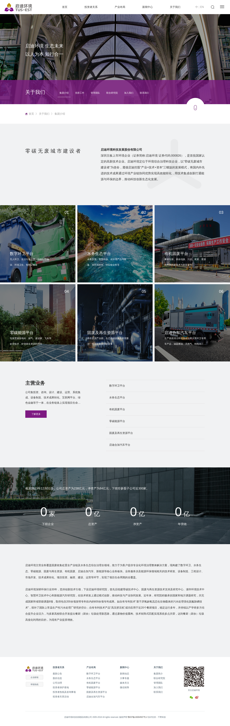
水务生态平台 (93, 678)
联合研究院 (112, 93)
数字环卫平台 (93, 673)
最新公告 (57, 673)
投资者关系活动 (61, 696)
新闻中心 (147, 7)
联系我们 (144, 93)
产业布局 (120, 7)
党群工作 (79, 93)
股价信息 (57, 678)
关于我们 (175, 7)
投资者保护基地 (61, 687)
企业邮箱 (34, 677)
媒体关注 (124, 682)
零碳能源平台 (93, 687)
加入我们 (128, 93)
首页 (64, 7)
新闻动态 (124, 673)
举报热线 (34, 684)
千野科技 (162, 717)
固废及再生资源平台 (96, 692)
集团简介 (158, 673)
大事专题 (124, 678)
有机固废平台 (93, 682)
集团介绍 (64, 93)
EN (202, 7)
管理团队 (95, 93)
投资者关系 (91, 7)
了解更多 (36, 414)
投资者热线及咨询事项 (64, 692)
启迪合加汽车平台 (95, 696)
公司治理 (57, 682)
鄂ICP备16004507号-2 (137, 717)
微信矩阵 (124, 687)
